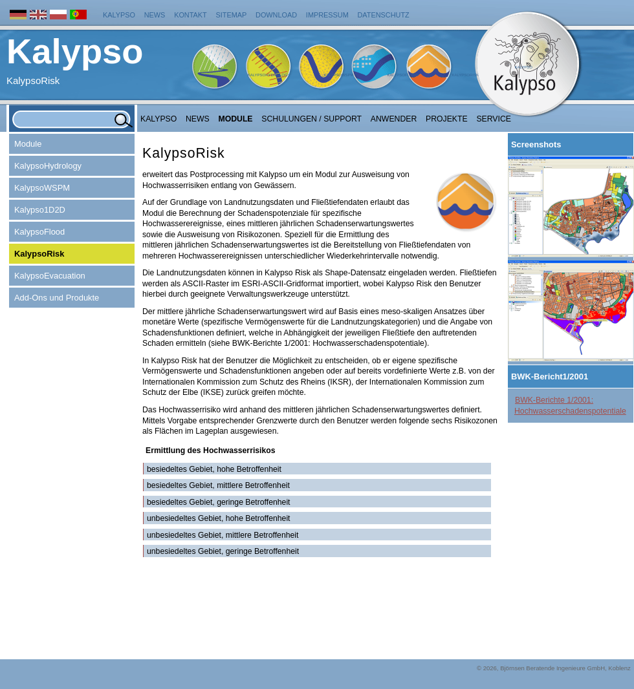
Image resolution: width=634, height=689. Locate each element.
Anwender (394, 118)
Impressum (327, 15)
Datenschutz (384, 15)
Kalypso (119, 15)
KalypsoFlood (402, 75)
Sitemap (231, 15)
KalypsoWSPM (338, 75)
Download (276, 15)
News (155, 15)
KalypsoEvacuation (49, 276)
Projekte (447, 118)
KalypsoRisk (465, 75)
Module (236, 118)
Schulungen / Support (311, 118)
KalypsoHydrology (269, 75)
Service (493, 118)
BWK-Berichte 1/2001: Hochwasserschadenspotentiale (570, 406)
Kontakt (190, 15)
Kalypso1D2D (39, 210)
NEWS (198, 118)
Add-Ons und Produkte (56, 297)
